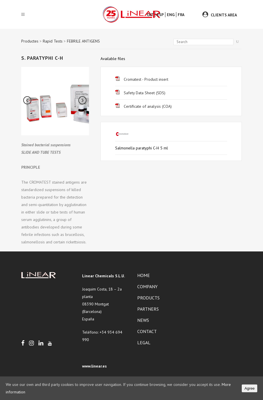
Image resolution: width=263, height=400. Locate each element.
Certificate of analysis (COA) (143, 106)
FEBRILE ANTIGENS (83, 41)
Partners (148, 309)
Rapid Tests (53, 41)
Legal (143, 342)
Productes (29, 41)
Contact (147, 331)
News (143, 320)
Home (143, 275)
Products (148, 298)
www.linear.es (94, 366)
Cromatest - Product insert (141, 79)
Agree (249, 388)
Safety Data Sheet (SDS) (140, 92)
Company (147, 286)
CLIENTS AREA (224, 15)
